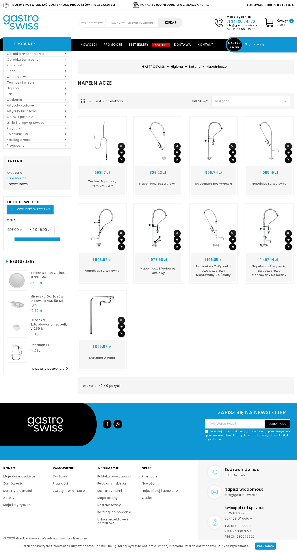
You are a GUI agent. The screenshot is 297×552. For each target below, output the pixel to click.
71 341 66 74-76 (240, 21)
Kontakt (205, 44)
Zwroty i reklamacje (69, 490)
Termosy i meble (37, 82)
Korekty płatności (17, 490)
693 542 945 (235, 475)
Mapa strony (107, 498)
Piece (37, 71)
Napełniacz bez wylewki (157, 184)
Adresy (8, 498)
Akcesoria (14, 173)
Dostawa (182, 44)
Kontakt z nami (109, 490)
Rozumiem (265, 546)
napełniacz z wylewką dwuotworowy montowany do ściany (269, 270)
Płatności (60, 483)
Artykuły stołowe (37, 105)
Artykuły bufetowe (37, 111)
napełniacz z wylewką (269, 184)
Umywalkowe (17, 184)
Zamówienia (13, 483)
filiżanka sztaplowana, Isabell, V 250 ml (48, 324)
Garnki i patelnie (37, 117)
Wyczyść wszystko (30, 209)
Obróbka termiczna (37, 59)
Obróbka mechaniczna (37, 54)
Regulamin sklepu (111, 483)
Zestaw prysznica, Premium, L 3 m (102, 183)
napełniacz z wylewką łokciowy (157, 270)
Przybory (37, 128)
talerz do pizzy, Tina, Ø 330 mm (47, 275)
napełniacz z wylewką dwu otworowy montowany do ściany (213, 270)
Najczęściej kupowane (160, 490)
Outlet (161, 45)
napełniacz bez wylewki (213, 184)
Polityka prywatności (114, 476)
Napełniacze (17, 178)
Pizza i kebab (37, 65)
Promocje (113, 44)
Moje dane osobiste (19, 476)
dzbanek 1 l (40, 345)
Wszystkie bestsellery (51, 368)
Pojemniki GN (37, 134)
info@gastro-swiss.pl (242, 25)
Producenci (37, 145)
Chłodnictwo (37, 77)
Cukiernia (37, 99)
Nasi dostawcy (109, 505)
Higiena (37, 88)
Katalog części (37, 140)
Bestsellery (138, 44)
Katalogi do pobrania (114, 512)
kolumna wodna (102, 358)
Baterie (15, 161)
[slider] (11, 239)
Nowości (88, 44)
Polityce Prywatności (233, 546)
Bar (37, 94)
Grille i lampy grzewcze (37, 122)
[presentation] (256, 451)
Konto (9, 468)
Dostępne (251, 101)
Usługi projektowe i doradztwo (112, 521)
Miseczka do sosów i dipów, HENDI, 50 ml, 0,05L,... (48, 300)
